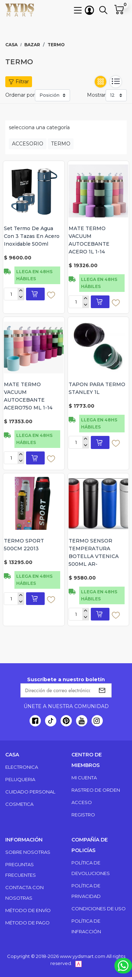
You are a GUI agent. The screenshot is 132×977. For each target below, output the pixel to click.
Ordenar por (20, 95)
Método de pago (27, 922)
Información (24, 840)
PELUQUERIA (20, 779)
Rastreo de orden (95, 790)
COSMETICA (19, 804)
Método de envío (28, 910)
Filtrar (18, 81)
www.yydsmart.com (82, 956)
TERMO (60, 143)
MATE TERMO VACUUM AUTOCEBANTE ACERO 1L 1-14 (89, 240)
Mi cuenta (84, 777)
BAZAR (32, 44)
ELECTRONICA (21, 767)
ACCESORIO (27, 143)
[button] (77, 10)
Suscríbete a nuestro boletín (66, 679)
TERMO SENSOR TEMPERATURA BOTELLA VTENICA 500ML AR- (94, 552)
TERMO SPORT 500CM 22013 (24, 545)
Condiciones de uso (98, 908)
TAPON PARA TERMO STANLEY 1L (97, 388)
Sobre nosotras (27, 852)
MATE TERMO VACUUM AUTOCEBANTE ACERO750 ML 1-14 (28, 396)
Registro (83, 814)
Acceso (81, 802)
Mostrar (96, 95)
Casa (11, 44)
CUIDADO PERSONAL (30, 792)
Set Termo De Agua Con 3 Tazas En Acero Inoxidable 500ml (31, 236)
